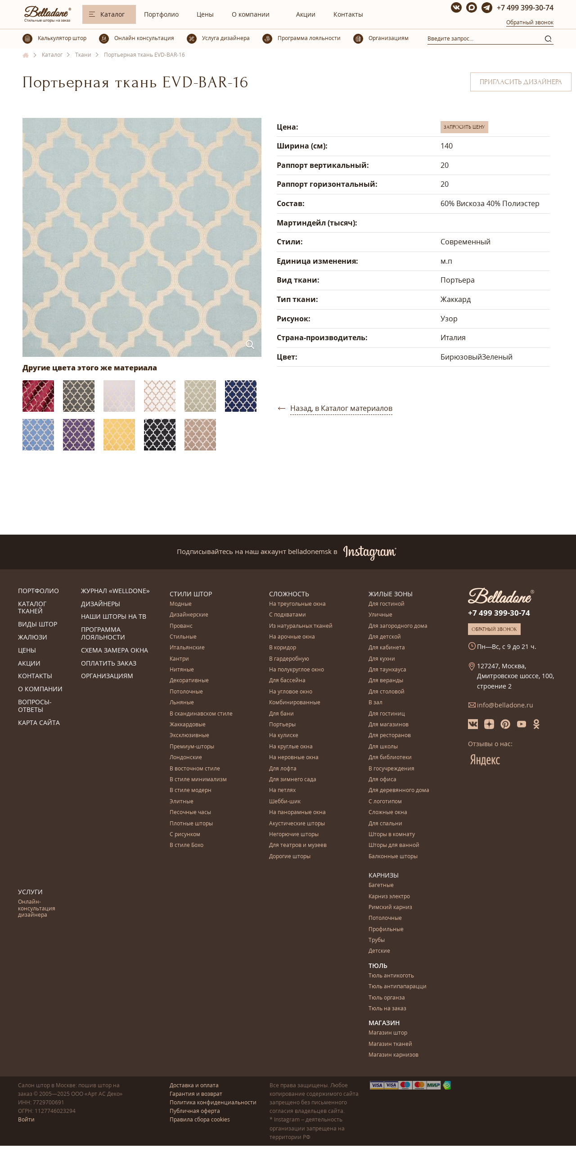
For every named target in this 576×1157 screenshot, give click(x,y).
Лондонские (186, 757)
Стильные (183, 637)
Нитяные (182, 669)
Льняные (182, 702)
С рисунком (185, 834)
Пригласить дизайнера (521, 81)
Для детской (385, 637)
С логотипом (385, 801)
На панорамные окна (297, 812)
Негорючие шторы (294, 834)
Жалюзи (32, 637)
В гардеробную (289, 659)
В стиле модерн (191, 790)
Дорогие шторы (289, 856)
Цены (205, 14)
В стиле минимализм (198, 779)
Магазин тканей (390, 1044)
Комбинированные (294, 702)
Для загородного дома (398, 626)
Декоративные (189, 680)
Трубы (377, 940)
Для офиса (382, 779)
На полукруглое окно (296, 669)
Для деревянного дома (399, 790)
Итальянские (187, 647)
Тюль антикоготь (391, 975)
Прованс (181, 626)
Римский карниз (390, 907)
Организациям (107, 676)
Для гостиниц (387, 714)
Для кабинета (387, 647)
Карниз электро (389, 896)
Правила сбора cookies (200, 1119)
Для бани (281, 714)
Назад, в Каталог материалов (341, 408)
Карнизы (384, 875)
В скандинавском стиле (201, 714)
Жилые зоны (391, 594)
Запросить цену (464, 127)
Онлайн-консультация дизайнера (36, 908)
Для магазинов (389, 724)
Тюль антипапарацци (398, 986)
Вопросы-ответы (35, 706)
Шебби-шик (285, 801)
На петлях (282, 790)
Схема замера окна (114, 650)
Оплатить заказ (108, 663)
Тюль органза (387, 998)
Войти (26, 1119)
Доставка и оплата (194, 1085)
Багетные (381, 885)
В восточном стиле (195, 768)
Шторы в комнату (392, 834)
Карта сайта (39, 723)
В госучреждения (391, 768)
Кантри (179, 659)
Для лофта (283, 768)
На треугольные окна (297, 604)
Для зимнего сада (292, 779)
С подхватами (287, 615)
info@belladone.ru (505, 705)
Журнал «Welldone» (115, 591)
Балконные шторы (393, 856)
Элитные (182, 801)
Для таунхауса (387, 669)
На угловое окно (290, 692)
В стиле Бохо (186, 845)
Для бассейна (287, 680)
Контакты (348, 14)
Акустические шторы (297, 823)
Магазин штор (388, 1033)
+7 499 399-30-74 (525, 8)
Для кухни (382, 659)
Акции (305, 14)
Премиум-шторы (192, 746)
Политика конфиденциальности (213, 1102)
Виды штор (37, 624)
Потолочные (186, 692)
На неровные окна (294, 757)
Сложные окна (388, 812)
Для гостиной (387, 604)
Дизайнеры (100, 604)
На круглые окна (291, 746)
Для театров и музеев (298, 845)
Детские (379, 951)
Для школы (383, 746)
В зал (375, 702)
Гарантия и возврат (196, 1094)
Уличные (380, 615)
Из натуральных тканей (301, 626)
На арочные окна (292, 637)
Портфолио (161, 14)
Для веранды (386, 680)
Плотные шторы (191, 823)
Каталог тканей (32, 608)
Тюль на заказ (387, 1008)
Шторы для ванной (394, 845)
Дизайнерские (189, 615)
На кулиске (283, 735)
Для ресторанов (390, 735)
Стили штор (191, 594)
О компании (251, 14)
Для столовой (387, 692)
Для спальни (385, 823)
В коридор (282, 647)
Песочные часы (190, 812)
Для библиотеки (390, 757)
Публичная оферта (195, 1111)
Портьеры (282, 724)
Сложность (289, 594)
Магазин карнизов (393, 1055)
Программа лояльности (103, 633)
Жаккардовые (188, 724)
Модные (181, 604)
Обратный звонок (530, 22)
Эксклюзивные (189, 735)
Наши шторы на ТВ (113, 617)
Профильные (386, 929)
